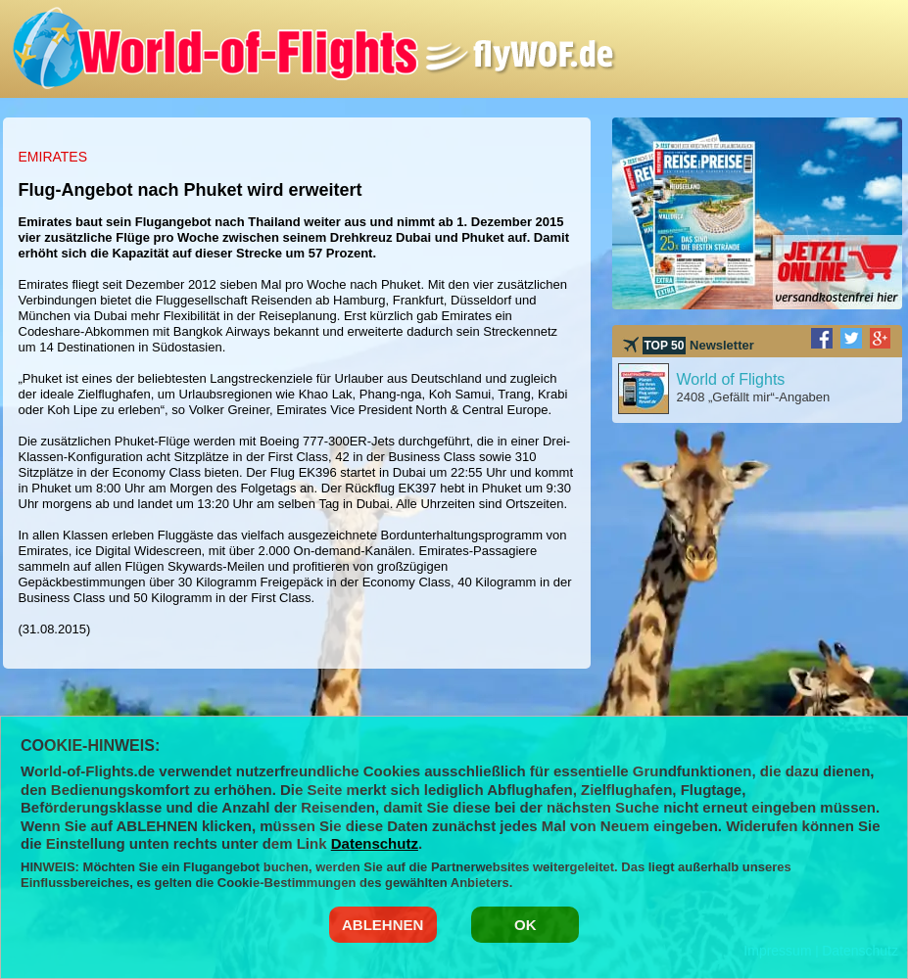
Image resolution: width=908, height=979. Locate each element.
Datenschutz (374, 843)
